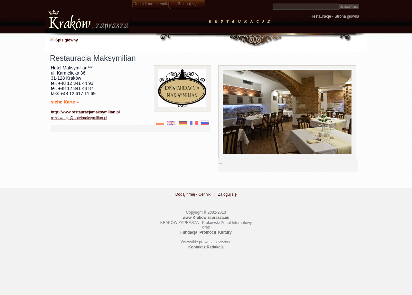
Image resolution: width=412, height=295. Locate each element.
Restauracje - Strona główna (335, 16)
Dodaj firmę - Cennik (193, 194)
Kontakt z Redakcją (206, 247)
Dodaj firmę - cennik (151, 4)
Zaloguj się (187, 4)
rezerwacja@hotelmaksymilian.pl (79, 118)
